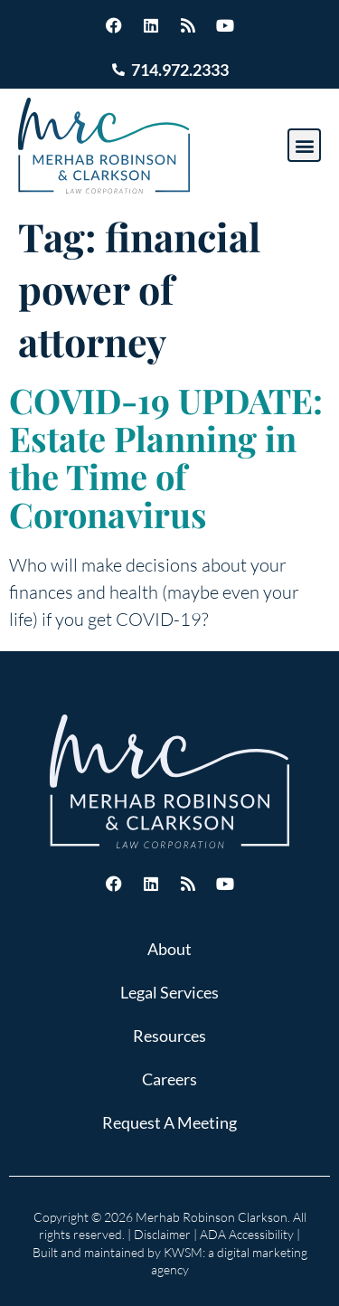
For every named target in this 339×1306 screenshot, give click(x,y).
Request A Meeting (169, 1122)
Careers (169, 1079)
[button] (304, 145)
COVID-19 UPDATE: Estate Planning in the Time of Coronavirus (166, 457)
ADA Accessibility (247, 1234)
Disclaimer (162, 1234)
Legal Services (169, 992)
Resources (169, 1036)
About (169, 949)
